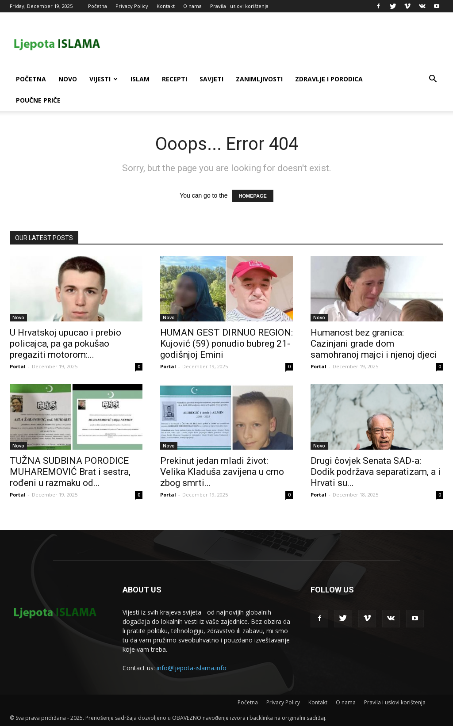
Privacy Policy (131, 6)
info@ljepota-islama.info (191, 668)
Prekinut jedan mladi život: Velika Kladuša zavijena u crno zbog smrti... (222, 471)
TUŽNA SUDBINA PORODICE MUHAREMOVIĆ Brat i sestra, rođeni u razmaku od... (70, 471)
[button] (432, 80)
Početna (97, 6)
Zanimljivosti (259, 79)
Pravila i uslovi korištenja (239, 6)
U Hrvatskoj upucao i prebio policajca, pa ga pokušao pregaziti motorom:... (65, 343)
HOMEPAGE (253, 196)
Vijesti (103, 79)
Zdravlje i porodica (329, 79)
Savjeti (211, 79)
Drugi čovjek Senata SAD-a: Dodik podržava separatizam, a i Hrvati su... (376, 471)
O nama (192, 6)
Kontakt (166, 6)
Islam (140, 79)
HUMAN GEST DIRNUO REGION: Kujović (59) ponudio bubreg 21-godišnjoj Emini (226, 343)
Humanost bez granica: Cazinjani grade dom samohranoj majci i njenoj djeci (374, 343)
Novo (67, 79)
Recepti (174, 79)
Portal (18, 366)
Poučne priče (38, 100)
